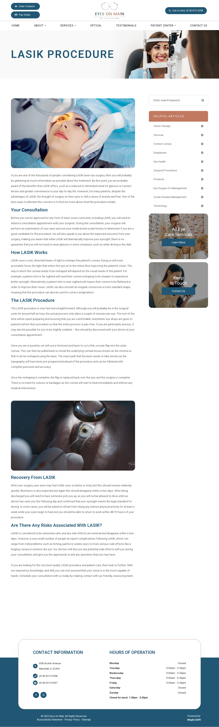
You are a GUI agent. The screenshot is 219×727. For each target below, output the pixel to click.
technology (161, 206)
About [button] (40, 25)
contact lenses (163, 144)
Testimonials (126, 25)
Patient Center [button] (163, 25)
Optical (96, 25)
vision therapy (163, 126)
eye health (160, 162)
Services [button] (68, 25)
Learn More (178, 243)
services (159, 135)
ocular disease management (171, 197)
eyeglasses (161, 153)
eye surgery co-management (171, 188)
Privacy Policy (72, 719)
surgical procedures (166, 171)
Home (16, 25)
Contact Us (198, 25)
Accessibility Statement (49, 719)
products (159, 179)
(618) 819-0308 (48, 675)
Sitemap (86, 719)
